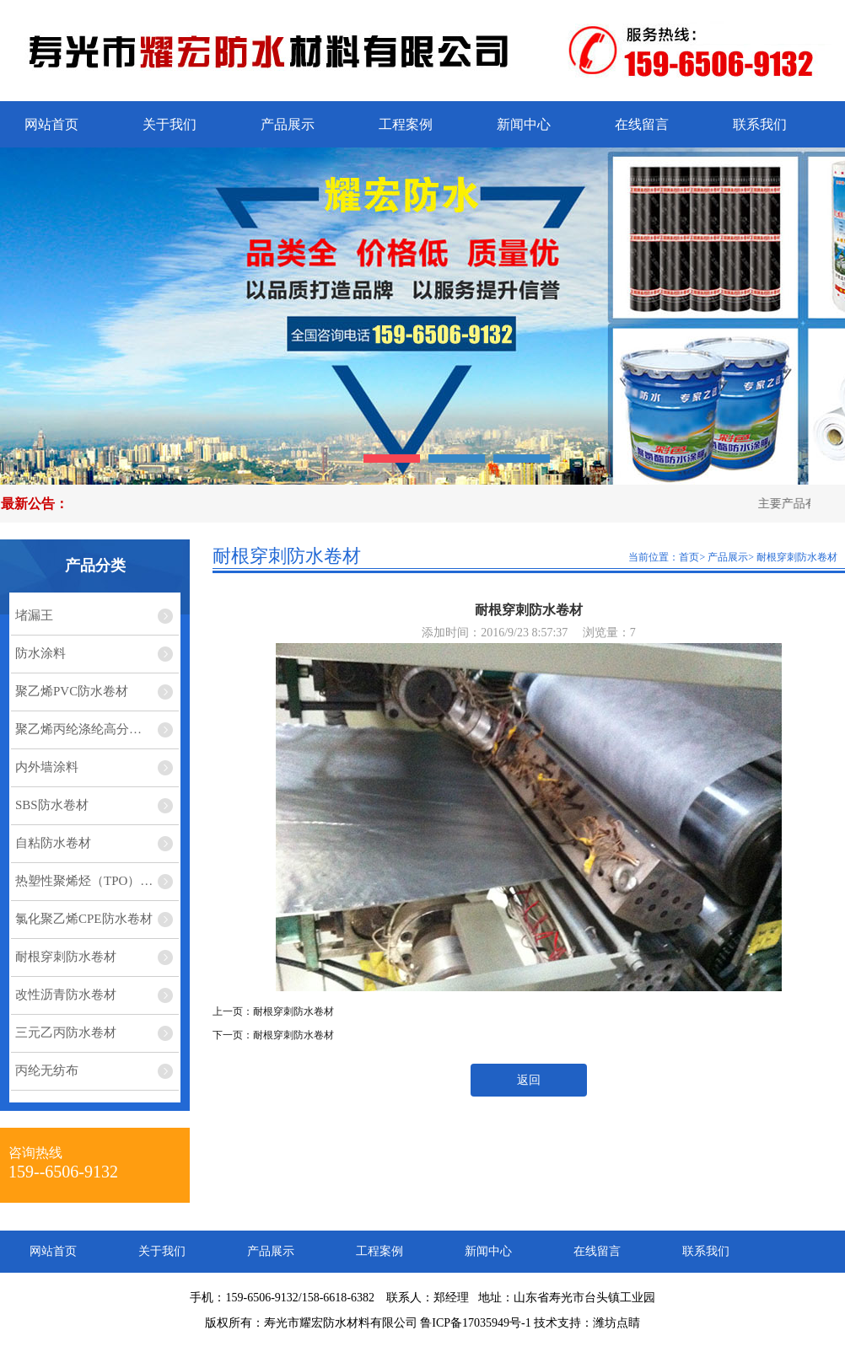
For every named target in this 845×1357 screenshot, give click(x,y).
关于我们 (169, 124)
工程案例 (406, 124)
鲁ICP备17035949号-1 (475, 1323)
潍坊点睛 (616, 1323)
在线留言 (642, 124)
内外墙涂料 (46, 767)
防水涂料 (40, 653)
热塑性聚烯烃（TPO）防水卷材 (97, 881)
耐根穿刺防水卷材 (65, 956)
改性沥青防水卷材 (65, 994)
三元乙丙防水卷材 (65, 1032)
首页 (689, 557)
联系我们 (760, 124)
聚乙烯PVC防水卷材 (71, 691)
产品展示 (288, 124)
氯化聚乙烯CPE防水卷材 (84, 918)
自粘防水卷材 (53, 843)
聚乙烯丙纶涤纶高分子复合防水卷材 (97, 729)
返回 (529, 1080)
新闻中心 (524, 124)
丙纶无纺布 (46, 1070)
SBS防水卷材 (52, 805)
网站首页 (51, 124)
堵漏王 (34, 615)
